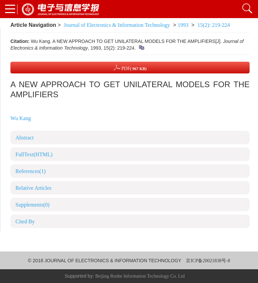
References (30, 171)
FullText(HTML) (33, 154)
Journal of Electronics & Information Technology (117, 25)
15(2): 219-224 (214, 25)
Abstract (24, 137)
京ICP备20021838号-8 (208, 260)
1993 (183, 25)
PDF (130, 67)
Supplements (32, 205)
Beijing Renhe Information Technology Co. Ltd (139, 276)
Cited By (25, 221)
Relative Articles (33, 188)
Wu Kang (20, 118)
